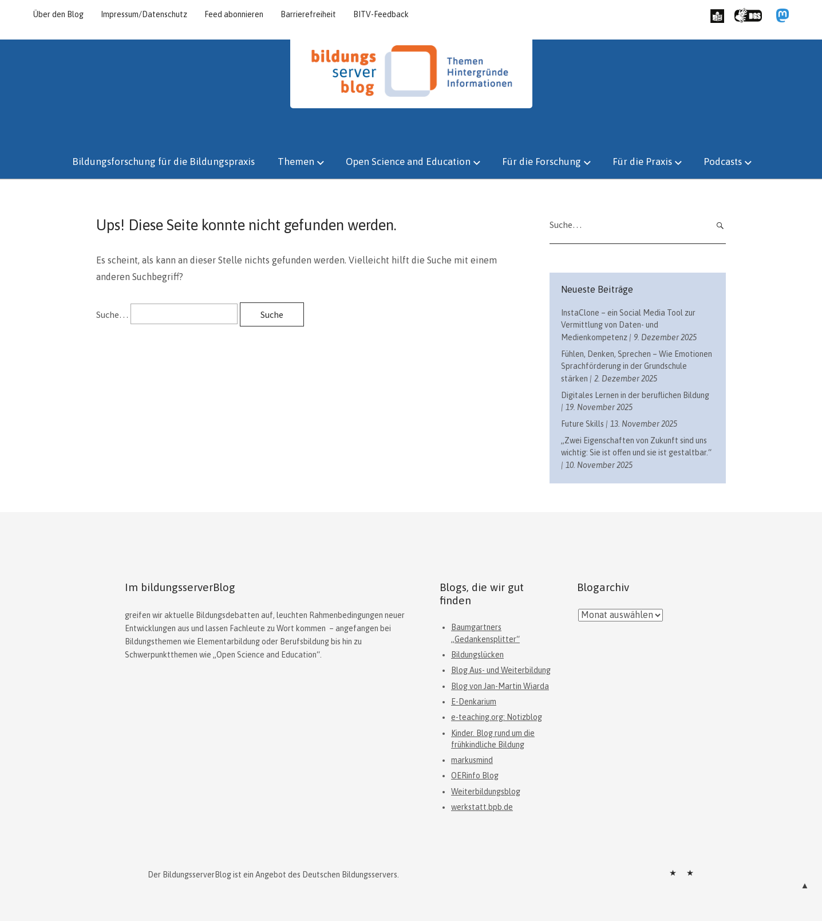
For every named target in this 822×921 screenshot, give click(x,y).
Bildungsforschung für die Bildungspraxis (163, 161)
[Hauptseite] (411, 105)
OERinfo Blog (475, 775)
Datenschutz (689, 872)
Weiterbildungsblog (485, 791)
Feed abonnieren (233, 14)
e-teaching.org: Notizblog (496, 717)
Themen (296, 161)
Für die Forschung (541, 161)
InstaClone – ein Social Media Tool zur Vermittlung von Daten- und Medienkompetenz (628, 325)
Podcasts (723, 161)
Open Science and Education (408, 161)
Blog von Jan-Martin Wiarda (500, 686)
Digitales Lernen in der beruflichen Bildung (635, 395)
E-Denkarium (473, 701)
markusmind (472, 760)
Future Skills (582, 423)
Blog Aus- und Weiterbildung (501, 670)
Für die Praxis (642, 161)
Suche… (112, 314)
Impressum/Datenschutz (144, 14)
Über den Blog (58, 14)
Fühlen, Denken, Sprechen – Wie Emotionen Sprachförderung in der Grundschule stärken (636, 366)
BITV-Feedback (381, 14)
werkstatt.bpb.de (482, 807)
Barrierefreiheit (308, 14)
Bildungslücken (477, 654)
